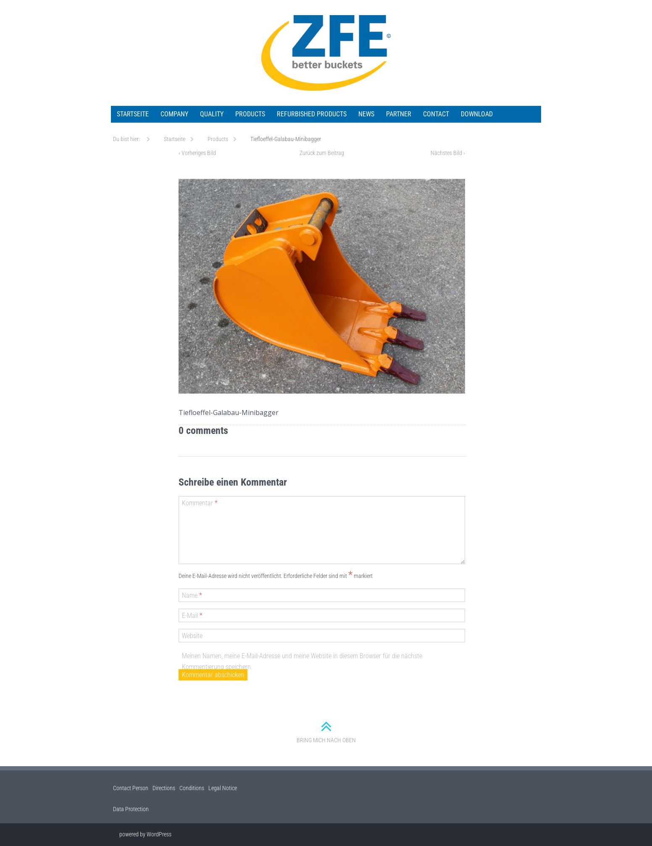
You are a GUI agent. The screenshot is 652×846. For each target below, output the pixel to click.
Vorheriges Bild (197, 153)
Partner (398, 114)
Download (477, 114)
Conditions (191, 788)
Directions (163, 788)
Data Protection (131, 809)
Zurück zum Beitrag (322, 153)
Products (250, 114)
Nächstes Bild (448, 153)
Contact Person (130, 788)
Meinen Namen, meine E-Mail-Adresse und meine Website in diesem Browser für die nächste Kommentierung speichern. (302, 661)
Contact (436, 114)
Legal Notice (222, 788)
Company (174, 114)
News (366, 114)
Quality (211, 114)
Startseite (133, 114)
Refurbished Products (312, 114)
